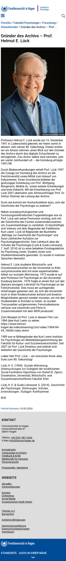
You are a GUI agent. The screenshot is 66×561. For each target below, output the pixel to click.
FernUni (6, 23)
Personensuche (10, 462)
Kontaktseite (9, 449)
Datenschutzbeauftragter (16, 528)
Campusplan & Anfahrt (14, 452)
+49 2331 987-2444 (21, 437)
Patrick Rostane (9, 408)
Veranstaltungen (11, 486)
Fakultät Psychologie (26, 23)
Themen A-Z (8, 511)
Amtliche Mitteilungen (13, 519)
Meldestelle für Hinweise (15, 459)
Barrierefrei (8, 514)
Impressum (8, 531)
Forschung (49, 23)
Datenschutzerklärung (14, 525)
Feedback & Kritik (11, 455)
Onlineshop (8, 495)
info (12, 440)
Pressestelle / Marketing (15, 467)
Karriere (6, 492)
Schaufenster (9, 27)
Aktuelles (7, 483)
